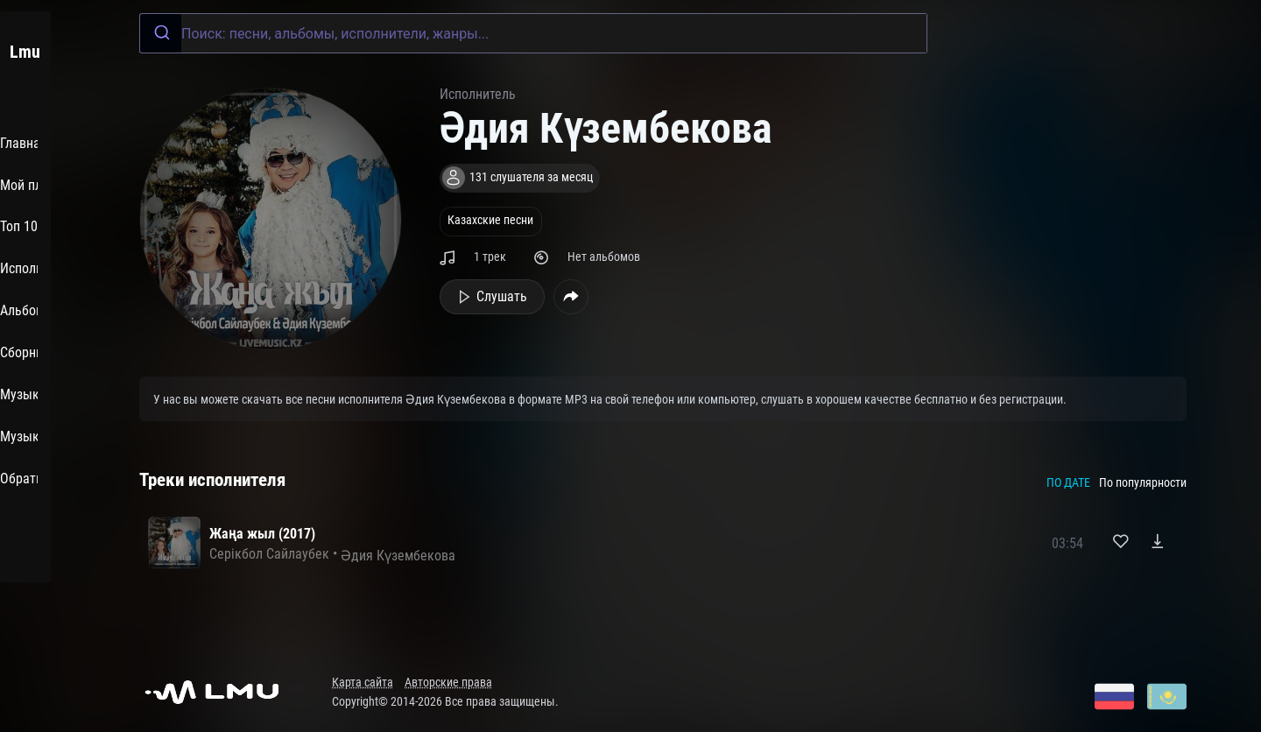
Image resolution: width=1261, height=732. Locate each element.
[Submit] (160, 33)
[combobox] (533, 33)
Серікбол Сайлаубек (269, 553)
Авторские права (448, 682)
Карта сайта (362, 682)
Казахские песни (490, 220)
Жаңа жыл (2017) (262, 533)
